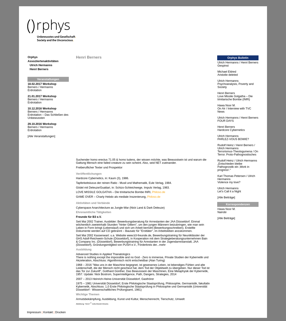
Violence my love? (228, 182)
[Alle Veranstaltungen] (41, 136)
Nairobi (221, 212)
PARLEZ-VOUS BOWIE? (233, 139)
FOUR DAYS (225, 120)
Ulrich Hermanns (41, 65)
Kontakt (48, 312)
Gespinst (223, 65)
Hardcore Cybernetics (231, 130)
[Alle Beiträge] (226, 197)
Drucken (60, 312)
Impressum (34, 312)
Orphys (33, 57)
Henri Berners (39, 69)
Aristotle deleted (227, 74)
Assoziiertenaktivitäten (43, 61)
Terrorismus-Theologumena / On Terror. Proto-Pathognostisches (237, 153)
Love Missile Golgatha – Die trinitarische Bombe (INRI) (235, 98)
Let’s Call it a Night (229, 191)
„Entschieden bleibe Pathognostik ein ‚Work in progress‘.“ (233, 167)
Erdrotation (35, 90)
